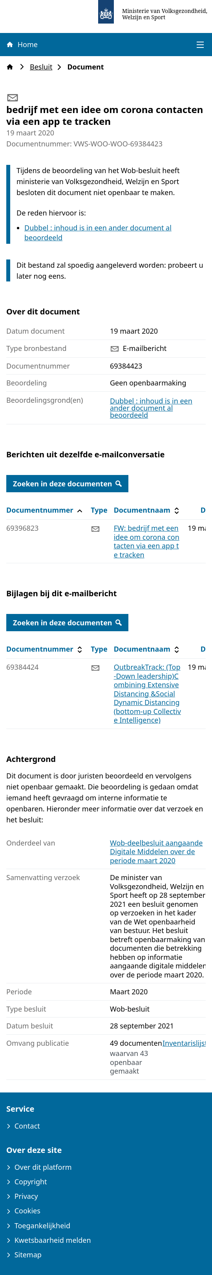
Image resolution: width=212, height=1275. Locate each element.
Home (21, 44)
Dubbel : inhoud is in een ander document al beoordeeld (151, 408)
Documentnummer (45, 510)
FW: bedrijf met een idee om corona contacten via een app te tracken (146, 541)
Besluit (43, 67)
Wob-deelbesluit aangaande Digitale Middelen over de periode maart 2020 (156, 851)
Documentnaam (147, 510)
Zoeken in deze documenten (67, 483)
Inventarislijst (185, 1043)
